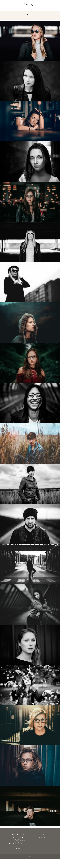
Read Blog (18, 848)
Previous (8, 423)
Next (52, 423)
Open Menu (30, 8)
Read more (18, 838)
